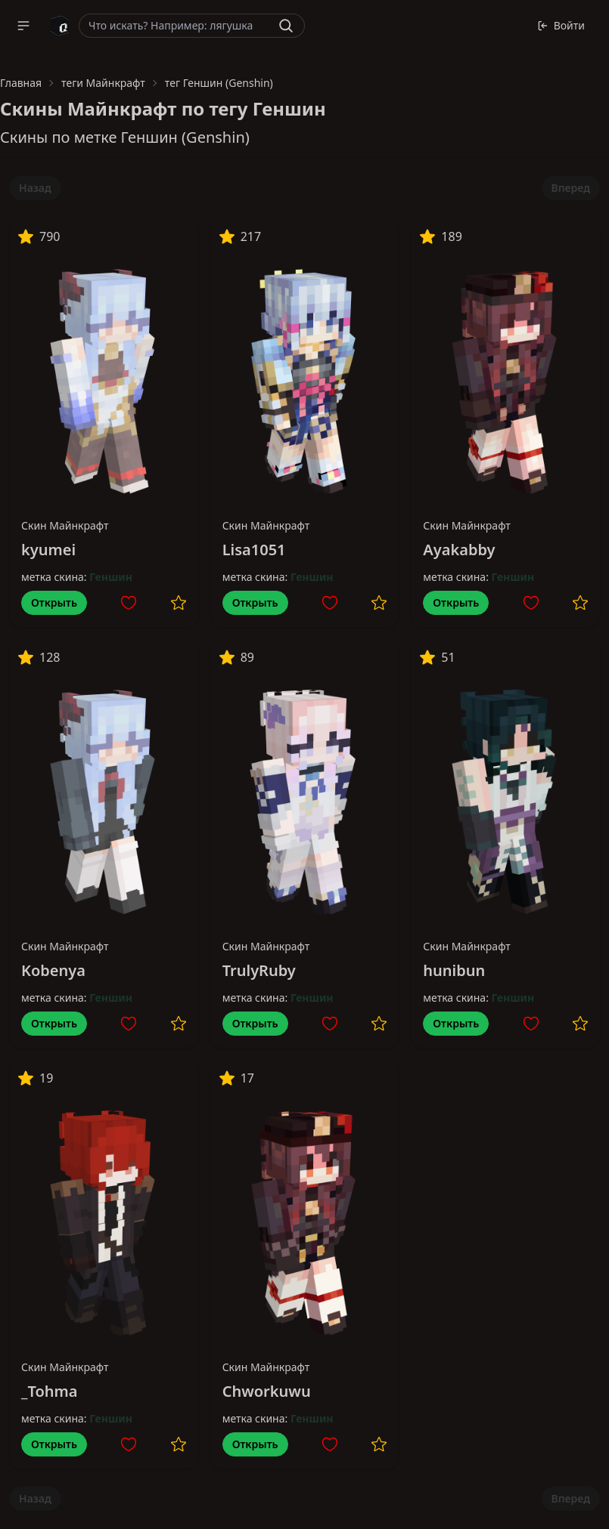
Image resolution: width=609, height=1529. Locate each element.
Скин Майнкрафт (65, 525)
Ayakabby (459, 549)
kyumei (48, 549)
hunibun (454, 970)
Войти (561, 25)
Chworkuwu (266, 1391)
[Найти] (286, 26)
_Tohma (49, 1391)
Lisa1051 (254, 549)
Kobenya (53, 970)
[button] (23, 26)
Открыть (54, 602)
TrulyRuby (259, 970)
